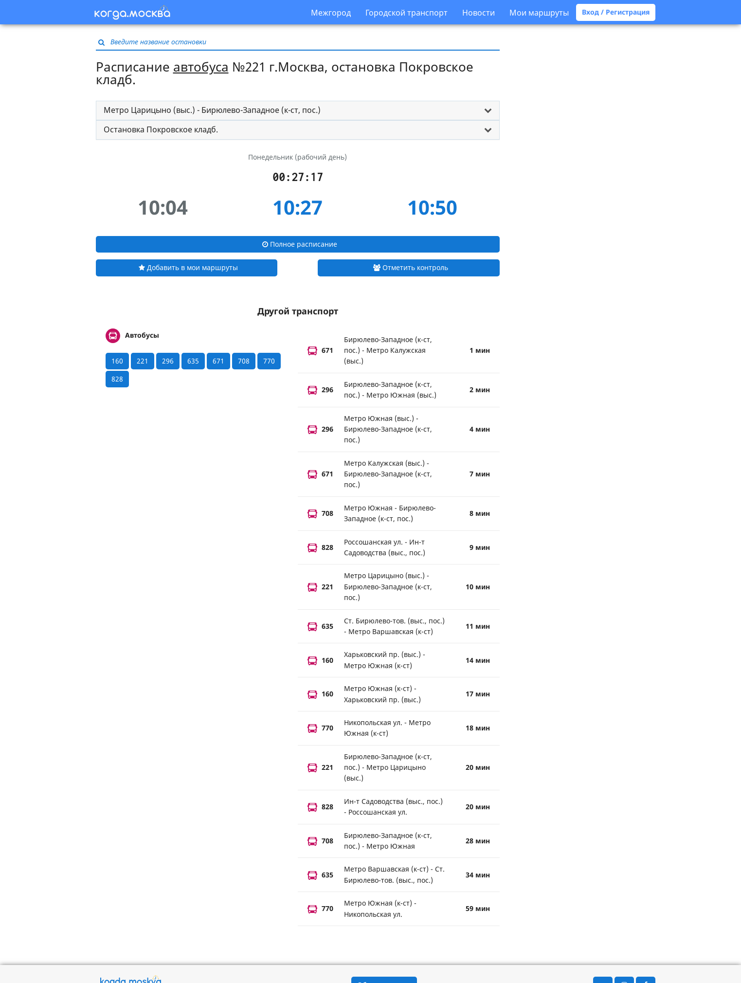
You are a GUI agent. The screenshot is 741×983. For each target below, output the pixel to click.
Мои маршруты (539, 12)
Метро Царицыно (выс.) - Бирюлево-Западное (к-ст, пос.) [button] (212, 110)
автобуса (201, 66)
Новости (478, 12)
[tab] (297, 110)
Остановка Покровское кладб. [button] (161, 129)
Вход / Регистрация (616, 12)
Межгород (331, 12)
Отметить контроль (410, 267)
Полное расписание (299, 244)
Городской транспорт (406, 12)
